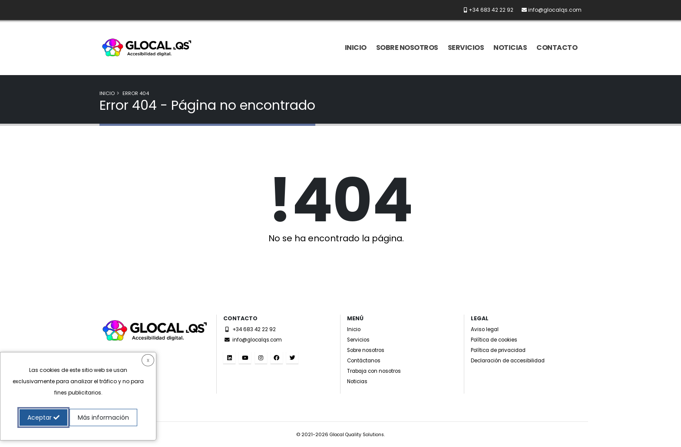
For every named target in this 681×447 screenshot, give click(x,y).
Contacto (556, 48)
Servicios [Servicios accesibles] (360, 339)
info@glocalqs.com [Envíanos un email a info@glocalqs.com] (255, 339)
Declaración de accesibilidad (513, 360)
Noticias (510, 48)
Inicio (356, 48)
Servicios (466, 48)
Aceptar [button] (43, 417)
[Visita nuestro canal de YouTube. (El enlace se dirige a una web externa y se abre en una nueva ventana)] (245, 358)
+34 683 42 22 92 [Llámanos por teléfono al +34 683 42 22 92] (251, 329)
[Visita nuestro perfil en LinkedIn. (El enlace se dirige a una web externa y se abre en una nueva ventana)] (229, 358)
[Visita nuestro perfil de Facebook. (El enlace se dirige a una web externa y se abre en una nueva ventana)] (277, 358)
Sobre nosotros (407, 48)
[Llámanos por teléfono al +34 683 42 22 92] (485, 9)
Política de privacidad (501, 350)
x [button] (148, 360)
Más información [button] (103, 417)
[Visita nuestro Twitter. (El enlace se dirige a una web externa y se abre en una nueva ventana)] (292, 358)
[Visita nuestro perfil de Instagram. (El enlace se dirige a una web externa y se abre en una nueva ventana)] (261, 358)
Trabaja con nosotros (377, 371)
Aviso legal (486, 329)
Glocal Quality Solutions (357, 434)
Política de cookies (497, 339)
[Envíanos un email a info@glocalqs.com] (548, 9)
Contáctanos (365, 360)
